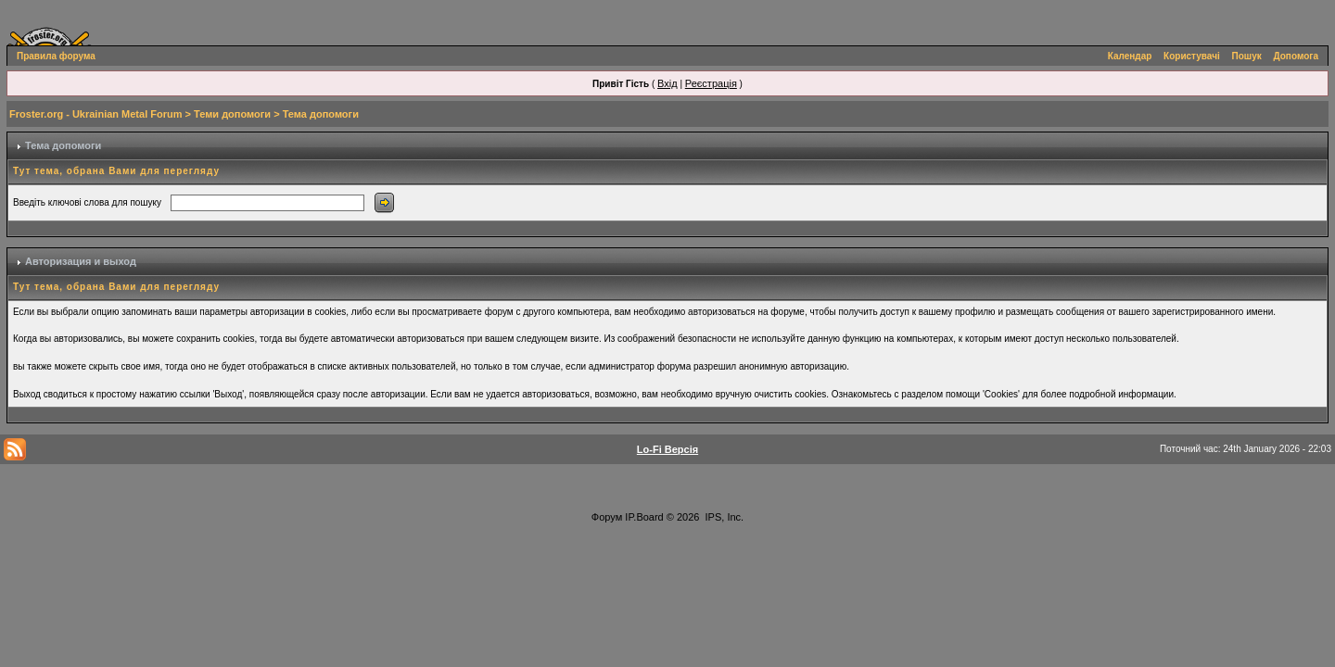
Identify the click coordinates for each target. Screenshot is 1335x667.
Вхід (667, 83)
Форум (606, 516)
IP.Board (644, 516)
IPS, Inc (724, 516)
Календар (1130, 56)
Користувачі (1191, 56)
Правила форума (56, 56)
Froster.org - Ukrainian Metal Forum (95, 114)
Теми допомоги (232, 114)
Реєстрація (711, 83)
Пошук (1247, 56)
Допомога (1296, 56)
